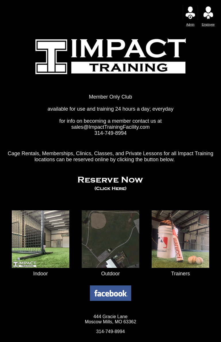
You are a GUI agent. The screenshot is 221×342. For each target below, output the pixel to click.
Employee (208, 24)
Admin (190, 24)
